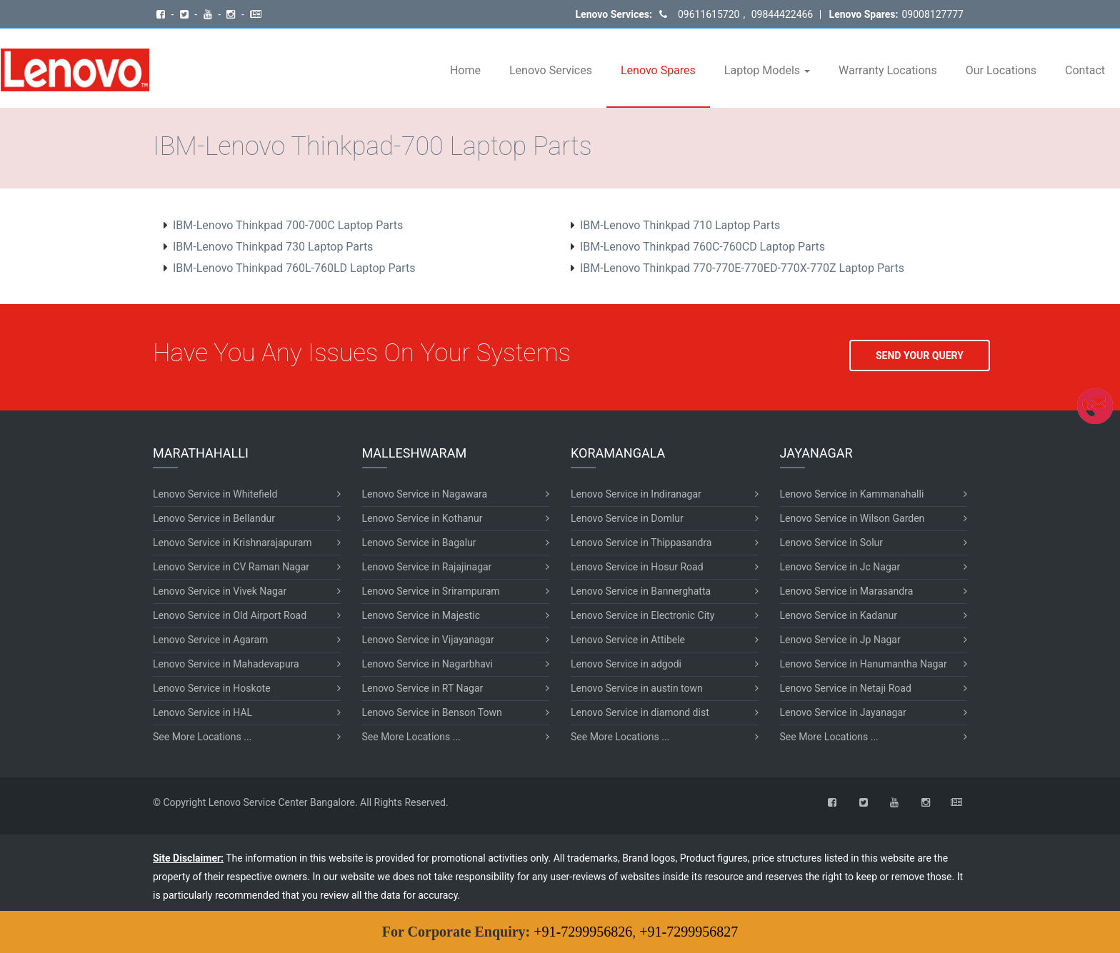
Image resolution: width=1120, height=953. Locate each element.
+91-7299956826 (583, 931)
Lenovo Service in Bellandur (214, 518)
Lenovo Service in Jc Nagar (840, 567)
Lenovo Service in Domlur (627, 518)
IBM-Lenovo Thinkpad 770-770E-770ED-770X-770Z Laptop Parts (742, 268)
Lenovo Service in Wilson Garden (852, 518)
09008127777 (932, 14)
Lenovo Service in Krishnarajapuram (232, 542)
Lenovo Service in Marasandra (847, 591)
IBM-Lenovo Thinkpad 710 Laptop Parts (680, 225)
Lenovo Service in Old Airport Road (229, 615)
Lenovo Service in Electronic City (642, 615)
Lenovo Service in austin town (637, 688)
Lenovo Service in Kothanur (422, 518)
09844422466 (781, 14)
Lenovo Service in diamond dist (640, 712)
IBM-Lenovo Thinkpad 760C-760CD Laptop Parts (702, 246)
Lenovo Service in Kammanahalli (852, 494)
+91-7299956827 (688, 931)
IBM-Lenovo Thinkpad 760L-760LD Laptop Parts (294, 268)
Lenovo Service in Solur (832, 542)
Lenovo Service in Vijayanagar (428, 639)
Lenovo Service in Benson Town (432, 712)
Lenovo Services (550, 70)
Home (465, 70)
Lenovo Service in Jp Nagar (840, 639)
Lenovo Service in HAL (202, 712)
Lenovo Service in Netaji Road (845, 688)
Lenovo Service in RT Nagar (423, 688)
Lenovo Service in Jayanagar (843, 712)
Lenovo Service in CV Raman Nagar (231, 567)
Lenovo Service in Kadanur (838, 615)
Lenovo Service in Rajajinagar (427, 567)
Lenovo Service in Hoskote (212, 688)
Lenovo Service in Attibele (628, 639)
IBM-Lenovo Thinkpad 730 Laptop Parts (273, 246)
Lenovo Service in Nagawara (425, 494)
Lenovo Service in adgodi (626, 664)
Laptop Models (767, 70)
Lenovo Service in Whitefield (215, 494)
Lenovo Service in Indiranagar (636, 494)
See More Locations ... (202, 736)
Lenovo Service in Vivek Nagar (219, 591)
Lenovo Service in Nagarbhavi (427, 664)
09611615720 (709, 14)
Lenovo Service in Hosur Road (637, 567)
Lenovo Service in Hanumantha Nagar (863, 664)
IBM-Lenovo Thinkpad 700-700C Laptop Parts (288, 225)
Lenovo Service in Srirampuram (431, 591)
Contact (1085, 70)
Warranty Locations (888, 70)
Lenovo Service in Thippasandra (641, 542)
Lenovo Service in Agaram (210, 639)
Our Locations (1001, 70)
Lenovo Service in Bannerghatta (641, 591)
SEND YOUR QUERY (920, 355)
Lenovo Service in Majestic (421, 615)
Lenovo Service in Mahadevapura (226, 664)
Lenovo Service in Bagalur (419, 542)
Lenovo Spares (658, 70)
